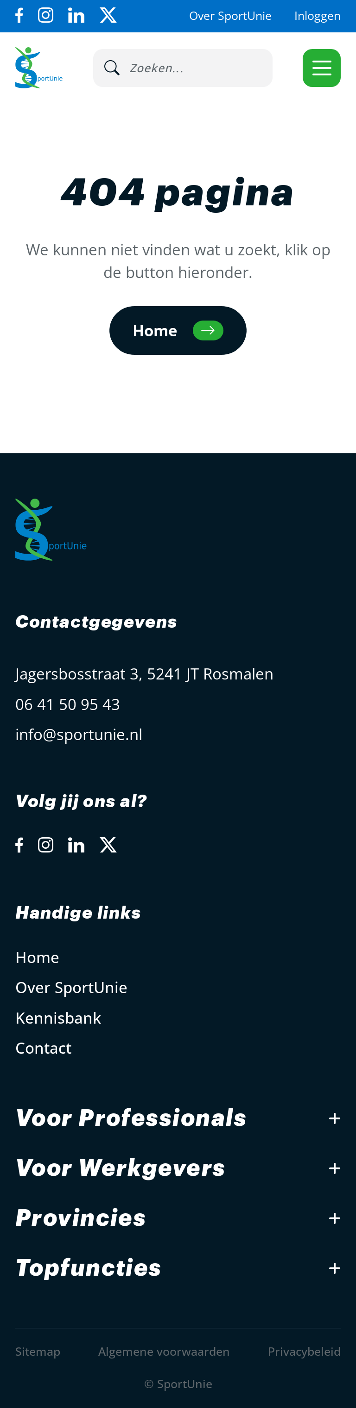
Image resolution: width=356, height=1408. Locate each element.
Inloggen (317, 15)
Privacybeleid (304, 1351)
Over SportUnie (230, 15)
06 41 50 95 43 (67, 704)
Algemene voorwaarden (164, 1351)
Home (37, 957)
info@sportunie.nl (78, 734)
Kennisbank (58, 1017)
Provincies (81, 1218)
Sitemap (37, 1351)
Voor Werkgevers (120, 1168)
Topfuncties (88, 1268)
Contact (43, 1047)
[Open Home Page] (39, 67)
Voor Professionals (131, 1118)
